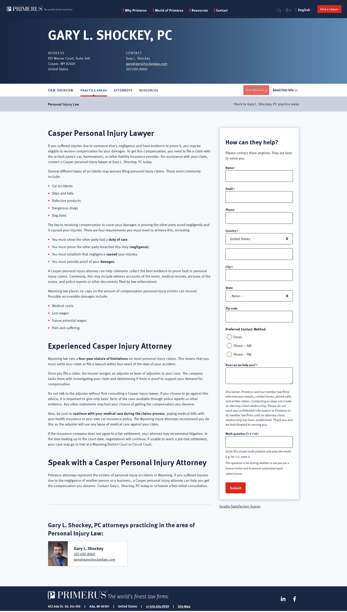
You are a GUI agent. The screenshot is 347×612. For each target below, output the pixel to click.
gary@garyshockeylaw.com (146, 63)
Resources (148, 90)
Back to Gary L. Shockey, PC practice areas (267, 105)
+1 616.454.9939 (157, 607)
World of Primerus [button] (175, 10)
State (229, 289)
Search (287, 10)
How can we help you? (241, 367)
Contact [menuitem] (228, 10)
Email (229, 189)
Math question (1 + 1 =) (241, 436)
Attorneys (123, 90)
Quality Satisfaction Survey (239, 509)
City (228, 268)
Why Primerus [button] (142, 10)
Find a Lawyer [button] (327, 9)
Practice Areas (93, 90)
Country (231, 232)
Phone (230, 210)
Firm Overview (61, 90)
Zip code (231, 310)
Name (229, 168)
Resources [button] (206, 10)
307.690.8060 (84, 555)
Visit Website (253, 90)
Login (278, 10)
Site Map (184, 607)
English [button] (302, 9)
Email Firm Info (283, 90)
